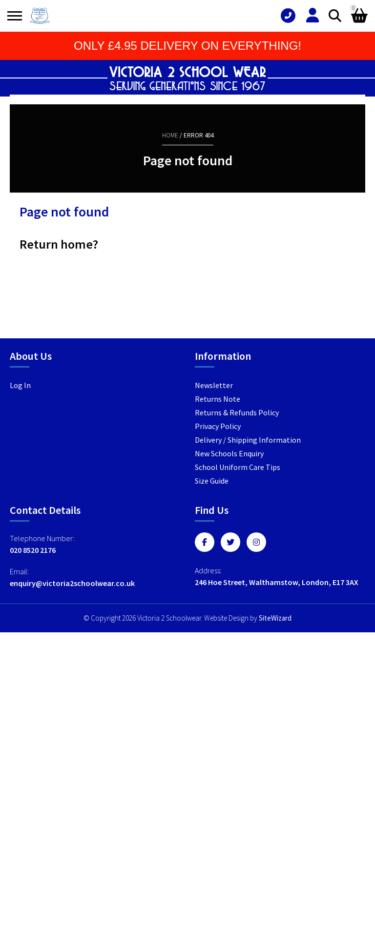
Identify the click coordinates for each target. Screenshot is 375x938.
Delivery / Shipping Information (248, 440)
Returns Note (217, 399)
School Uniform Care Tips (237, 467)
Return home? (59, 244)
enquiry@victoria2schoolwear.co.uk (72, 583)
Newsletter (214, 385)
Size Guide (212, 481)
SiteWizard (275, 618)
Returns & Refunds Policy (237, 412)
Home (170, 135)
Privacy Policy (218, 426)
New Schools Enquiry (229, 453)
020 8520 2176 (33, 550)
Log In (20, 385)
